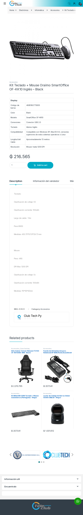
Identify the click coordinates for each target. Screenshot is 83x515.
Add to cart (42, 165)
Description (15, 181)
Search (69, 3)
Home (11, 10)
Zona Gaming (24, 348)
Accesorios (55, 10)
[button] (39, 462)
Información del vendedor (46, 181)
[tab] (15, 182)
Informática (39, 10)
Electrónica (23, 10)
